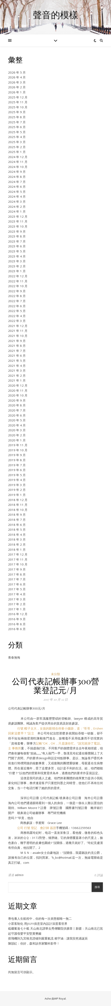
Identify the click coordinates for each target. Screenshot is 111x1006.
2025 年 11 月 (17, 102)
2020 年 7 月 (17, 410)
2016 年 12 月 (17, 614)
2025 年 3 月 (17, 142)
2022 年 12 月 (17, 276)
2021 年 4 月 (17, 366)
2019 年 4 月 (17, 480)
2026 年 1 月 (17, 92)
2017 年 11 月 (17, 559)
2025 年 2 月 (17, 147)
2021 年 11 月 (17, 331)
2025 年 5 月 (17, 132)
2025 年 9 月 (17, 112)
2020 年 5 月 (17, 420)
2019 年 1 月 (17, 495)
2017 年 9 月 (17, 569)
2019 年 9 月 (17, 455)
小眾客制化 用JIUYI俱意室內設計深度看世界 (37, 924)
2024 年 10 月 (17, 167)
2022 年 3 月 (17, 321)
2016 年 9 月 (17, 619)
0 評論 (98, 875)
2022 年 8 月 (17, 296)
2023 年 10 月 (17, 226)
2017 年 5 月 (17, 589)
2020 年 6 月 (17, 415)
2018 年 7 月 (17, 520)
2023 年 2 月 (17, 266)
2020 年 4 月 (17, 425)
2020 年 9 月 (17, 400)
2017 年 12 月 (17, 554)
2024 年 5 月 (17, 192)
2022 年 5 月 (17, 311)
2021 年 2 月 (17, 375)
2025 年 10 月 (17, 107)
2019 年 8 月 (17, 460)
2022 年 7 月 (17, 301)
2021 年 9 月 (17, 341)
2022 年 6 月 (17, 306)
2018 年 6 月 (17, 525)
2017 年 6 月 (17, 584)
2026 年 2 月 (17, 87)
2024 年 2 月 (17, 207)
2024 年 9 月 (17, 172)
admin (19, 875)
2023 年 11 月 (17, 221)
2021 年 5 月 (17, 361)
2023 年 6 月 (17, 246)
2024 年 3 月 (17, 201)
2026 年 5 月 (17, 72)
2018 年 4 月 (17, 535)
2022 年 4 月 (17, 316)
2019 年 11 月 (17, 445)
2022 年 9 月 (17, 291)
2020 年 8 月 (17, 405)
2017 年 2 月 (17, 604)
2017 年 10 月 (17, 564)
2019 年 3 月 (17, 485)
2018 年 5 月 (17, 529)
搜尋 (97, 887)
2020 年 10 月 (17, 395)
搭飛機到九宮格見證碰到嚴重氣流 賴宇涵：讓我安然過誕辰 (48, 938)
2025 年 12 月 (17, 97)
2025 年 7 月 (17, 122)
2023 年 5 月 (17, 251)
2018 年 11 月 (17, 505)
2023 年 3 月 (17, 261)
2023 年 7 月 (17, 241)
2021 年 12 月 (17, 326)
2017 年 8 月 (17, 574)
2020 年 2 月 (17, 435)
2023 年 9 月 (17, 231)
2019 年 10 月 (17, 450)
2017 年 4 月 (17, 594)
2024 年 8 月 (17, 177)
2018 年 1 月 (17, 549)
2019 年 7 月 (17, 465)
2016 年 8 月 (17, 624)
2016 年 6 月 (17, 629)
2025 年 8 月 (17, 117)
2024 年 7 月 (17, 182)
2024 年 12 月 (17, 157)
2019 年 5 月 (17, 475)
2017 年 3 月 (17, 599)
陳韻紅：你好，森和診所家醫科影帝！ (34, 943)
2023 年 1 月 (17, 271)
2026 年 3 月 (17, 82)
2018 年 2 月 (17, 544)
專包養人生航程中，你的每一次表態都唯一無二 (40, 918)
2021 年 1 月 (17, 380)
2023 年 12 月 (17, 216)
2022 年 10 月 (17, 286)
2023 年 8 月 (17, 236)
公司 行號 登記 (27, 828)
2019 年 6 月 (17, 470)
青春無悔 (14, 657)
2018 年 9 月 (17, 514)
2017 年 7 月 (17, 579)
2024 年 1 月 (17, 211)
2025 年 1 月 (17, 152)
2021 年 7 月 (17, 351)
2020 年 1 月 (17, 440)
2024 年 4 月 (17, 196)
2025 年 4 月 (17, 137)
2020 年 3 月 (17, 430)
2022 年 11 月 (17, 281)
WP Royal (60, 998)
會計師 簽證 (48, 828)
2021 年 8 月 (17, 346)
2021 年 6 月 (17, 355)
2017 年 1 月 (17, 609)
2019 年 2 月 (17, 490)
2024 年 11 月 (17, 162)
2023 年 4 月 (17, 256)
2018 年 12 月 (17, 500)
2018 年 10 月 (17, 510)
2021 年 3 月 (17, 370)
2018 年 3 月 (17, 539)
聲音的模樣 (55, 14)
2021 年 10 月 (17, 336)
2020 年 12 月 (17, 385)
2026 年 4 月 (17, 77)
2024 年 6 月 (17, 187)
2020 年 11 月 (17, 390)
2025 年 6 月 (17, 127)
